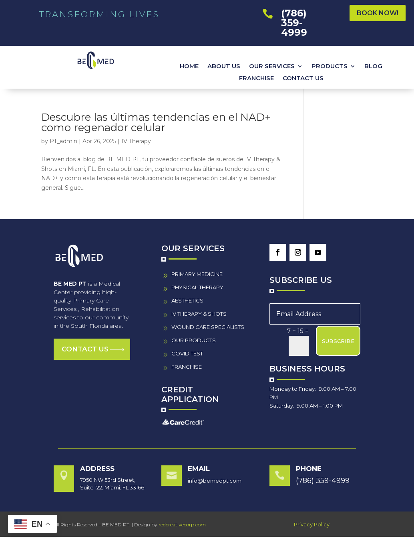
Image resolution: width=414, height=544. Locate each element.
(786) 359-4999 (294, 22)
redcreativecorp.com (182, 525)
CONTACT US (303, 78)
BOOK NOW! (377, 13)
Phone (309, 469)
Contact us (85, 349)
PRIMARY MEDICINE (197, 274)
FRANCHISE (256, 78)
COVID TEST (187, 353)
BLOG (373, 66)
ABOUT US (223, 66)
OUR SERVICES (272, 66)
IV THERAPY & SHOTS (199, 314)
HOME (189, 66)
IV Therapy (136, 141)
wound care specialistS (207, 327)
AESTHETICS (187, 300)
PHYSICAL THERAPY (197, 287)
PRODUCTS (330, 66)
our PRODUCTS (193, 340)
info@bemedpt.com (214, 480)
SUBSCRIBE (338, 341)
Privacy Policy (312, 524)
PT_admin (63, 141)
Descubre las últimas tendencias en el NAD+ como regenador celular (156, 122)
